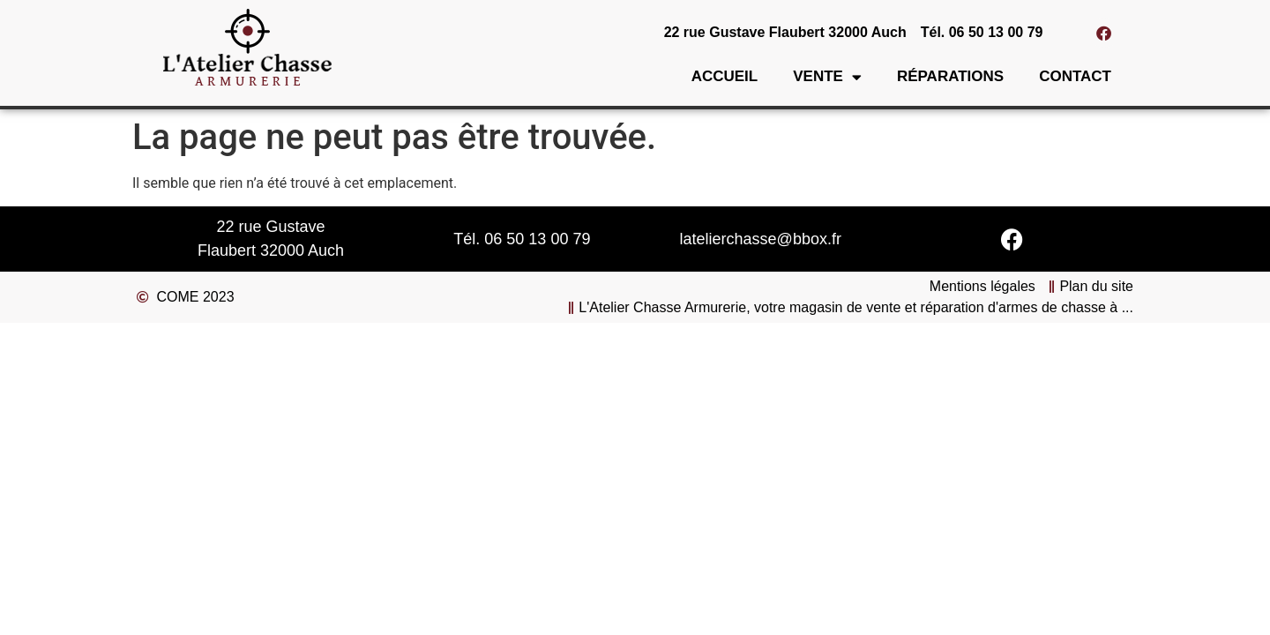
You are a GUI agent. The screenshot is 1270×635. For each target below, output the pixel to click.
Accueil (724, 76)
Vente (827, 77)
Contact (1075, 76)
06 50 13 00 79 (537, 239)
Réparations (950, 76)
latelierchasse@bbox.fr (760, 239)
